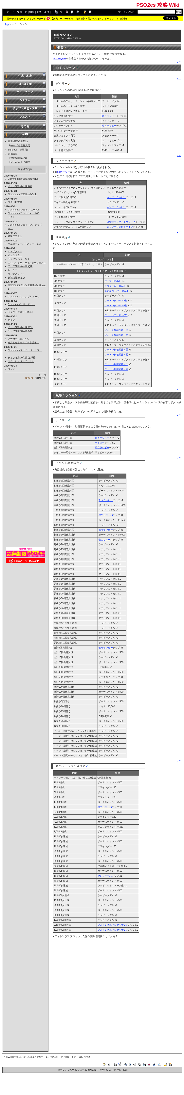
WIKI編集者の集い (18, 141)
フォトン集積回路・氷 (116, 335)
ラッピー (99, 442)
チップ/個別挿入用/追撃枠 (21, 357)
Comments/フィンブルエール (24, 296)
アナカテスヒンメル (18, 338)
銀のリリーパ (106, 515)
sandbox (12, 149)
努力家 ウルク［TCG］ (116, 290)
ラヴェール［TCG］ (115, 286)
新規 (39, 12)
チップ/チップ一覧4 (18, 259)
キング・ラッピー (116, 197)
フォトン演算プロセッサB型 (113, 924)
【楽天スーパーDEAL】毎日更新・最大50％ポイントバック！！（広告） (89, 18)
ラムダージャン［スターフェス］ (26, 243)
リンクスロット (16, 273)
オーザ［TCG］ (112, 281)
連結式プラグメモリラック (121, 222)
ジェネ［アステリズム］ (21, 312)
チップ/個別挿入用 (20, 145)
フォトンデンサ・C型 (116, 315)
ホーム (11, 12)
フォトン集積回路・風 (116, 354)
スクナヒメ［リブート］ (21, 361)
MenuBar (15, 162)
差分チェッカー (15, 18)
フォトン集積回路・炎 (116, 330)
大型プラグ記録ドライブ (120, 226)
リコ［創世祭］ (16, 202)
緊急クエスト (15, 236)
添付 (46, 12)
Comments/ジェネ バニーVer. (24, 209)
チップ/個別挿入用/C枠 (20, 331)
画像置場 (13, 153)
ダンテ (11, 369)
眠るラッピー (102, 437)
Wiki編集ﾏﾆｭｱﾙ (18, 158)
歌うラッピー (109, 116)
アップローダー (35, 18)
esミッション (63, 34)
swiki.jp (91, 1069)
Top (7, 24)
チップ (11, 319)
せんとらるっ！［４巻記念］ (23, 342)
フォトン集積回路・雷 (116, 349)
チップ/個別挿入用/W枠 (20, 327)
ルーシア (12, 270)
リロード (22, 12)
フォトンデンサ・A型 (115, 300)
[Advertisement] (25, 51)
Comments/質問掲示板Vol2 (22, 194)
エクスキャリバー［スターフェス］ (27, 262)
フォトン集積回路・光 (116, 364)
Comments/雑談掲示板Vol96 (23, 179)
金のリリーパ (106, 539)
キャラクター (15, 255)
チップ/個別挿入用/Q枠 (20, 266)
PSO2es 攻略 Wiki (157, 5)
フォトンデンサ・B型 (115, 305)
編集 (31, 12)
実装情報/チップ (16, 277)
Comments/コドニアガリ (21, 304)
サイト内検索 (126, 11)
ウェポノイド (15, 251)
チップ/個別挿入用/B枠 (20, 186)
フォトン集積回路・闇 (116, 369)
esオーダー (59, 58)
